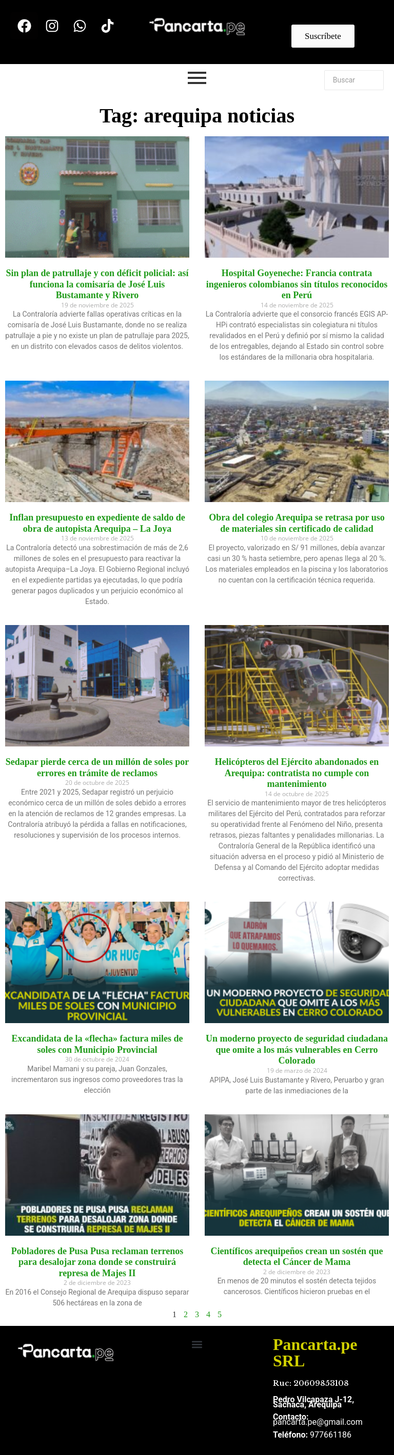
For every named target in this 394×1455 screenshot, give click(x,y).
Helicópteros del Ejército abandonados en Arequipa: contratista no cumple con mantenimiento (297, 773)
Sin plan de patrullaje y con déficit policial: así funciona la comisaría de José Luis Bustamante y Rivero (97, 284)
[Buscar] (354, 80)
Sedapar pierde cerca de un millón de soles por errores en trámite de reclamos (97, 767)
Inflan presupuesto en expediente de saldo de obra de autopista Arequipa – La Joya (97, 523)
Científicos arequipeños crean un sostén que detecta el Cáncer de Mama (297, 1256)
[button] (197, 1344)
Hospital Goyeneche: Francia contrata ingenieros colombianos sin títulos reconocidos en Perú (296, 284)
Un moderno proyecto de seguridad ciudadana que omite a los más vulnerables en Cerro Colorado (297, 1049)
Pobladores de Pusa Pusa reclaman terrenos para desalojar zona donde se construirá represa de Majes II (97, 1262)
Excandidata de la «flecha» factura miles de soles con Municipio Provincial (97, 1044)
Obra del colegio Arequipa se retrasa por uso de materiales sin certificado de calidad (297, 523)
